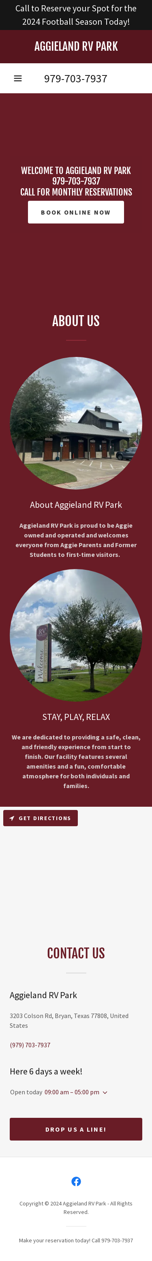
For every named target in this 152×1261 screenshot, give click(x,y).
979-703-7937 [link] (75, 78)
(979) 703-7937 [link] (30, 1045)
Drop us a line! (76, 1129)
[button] (18, 78)
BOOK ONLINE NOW (76, 212)
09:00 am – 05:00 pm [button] (72, 1092)
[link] (76, 47)
